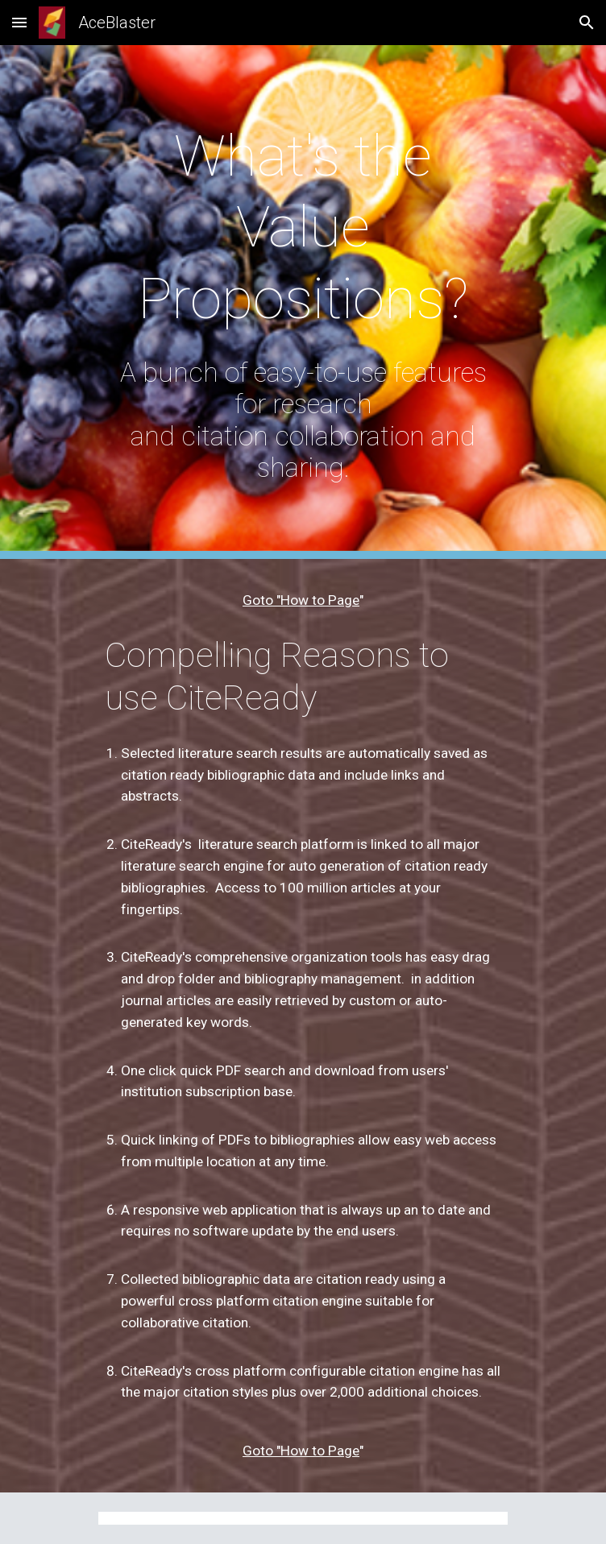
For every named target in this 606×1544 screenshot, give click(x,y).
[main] (302, 228)
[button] (19, 22)
